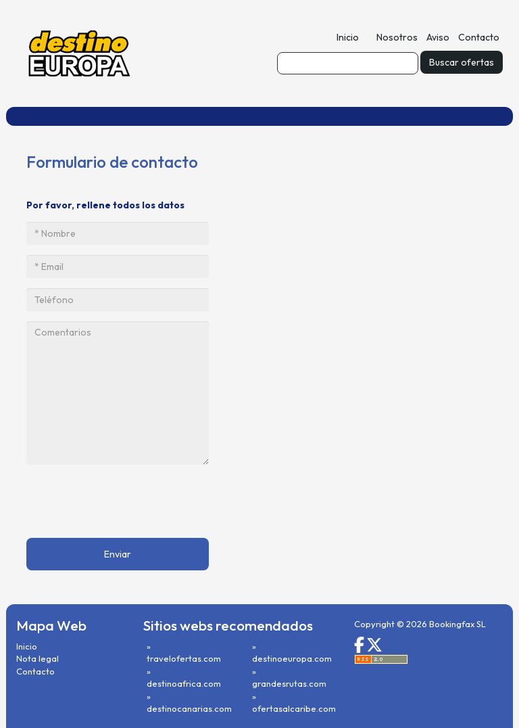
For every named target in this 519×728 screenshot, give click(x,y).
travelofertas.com (184, 658)
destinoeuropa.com (292, 658)
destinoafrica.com (184, 683)
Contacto (478, 37)
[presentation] (129, 501)
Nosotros (397, 37)
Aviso (437, 37)
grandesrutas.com (289, 683)
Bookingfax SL (457, 623)
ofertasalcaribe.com (294, 708)
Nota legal (37, 658)
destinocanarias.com (189, 708)
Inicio (348, 37)
